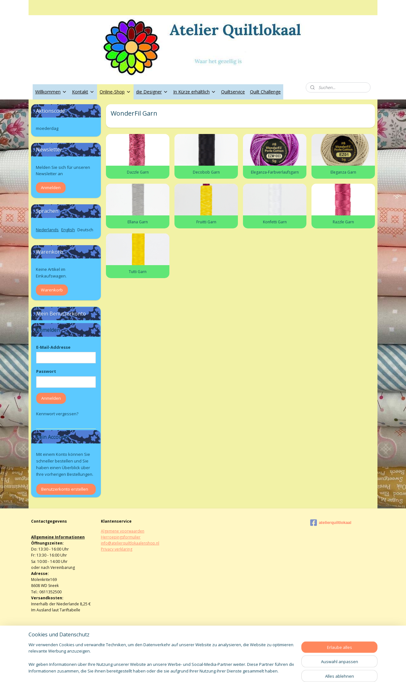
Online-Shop (115, 92)
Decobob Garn (206, 172)
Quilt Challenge (265, 92)
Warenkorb (52, 290)
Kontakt (83, 92)
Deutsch (85, 230)
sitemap (181, 670)
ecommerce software (220, 670)
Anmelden (51, 187)
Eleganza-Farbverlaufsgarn (274, 172)
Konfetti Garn (274, 222)
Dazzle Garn (137, 172)
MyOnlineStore (276, 670)
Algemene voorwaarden (122, 531)
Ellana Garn (138, 222)
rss (195, 670)
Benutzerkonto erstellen (64, 489)
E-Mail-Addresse (53, 347)
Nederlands (47, 230)
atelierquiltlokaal (330, 522)
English (68, 230)
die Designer (152, 92)
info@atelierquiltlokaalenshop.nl (130, 543)
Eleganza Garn (343, 172)
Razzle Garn (343, 222)
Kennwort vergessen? (57, 414)
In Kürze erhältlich (194, 92)
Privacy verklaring (116, 549)
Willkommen (51, 92)
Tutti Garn (138, 271)
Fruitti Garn (206, 222)
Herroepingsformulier (121, 537)
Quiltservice (233, 92)
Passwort (46, 371)
